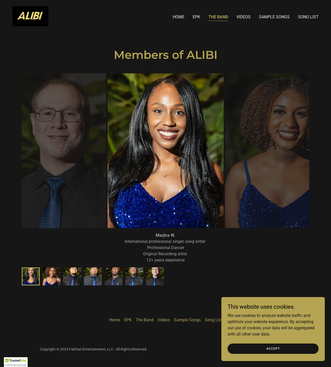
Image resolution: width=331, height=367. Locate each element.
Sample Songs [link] (274, 16)
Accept (273, 348)
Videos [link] (243, 16)
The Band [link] (218, 16)
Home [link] (178, 16)
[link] (30, 15)
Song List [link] (308, 16)
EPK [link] (196, 16)
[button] (16, 362)
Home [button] (114, 319)
